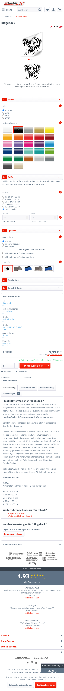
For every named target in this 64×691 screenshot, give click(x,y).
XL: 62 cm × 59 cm (12, 206)
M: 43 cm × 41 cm (12, 202)
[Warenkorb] (59, 9)
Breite (16, 216)
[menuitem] (7, 9)
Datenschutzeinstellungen (20, 685)
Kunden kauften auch (12, 544)
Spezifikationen (28, 387)
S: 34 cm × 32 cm (12, 199)
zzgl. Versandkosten (54, 355)
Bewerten (21, 371)
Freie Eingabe (11, 209)
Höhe (44, 216)
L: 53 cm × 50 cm (12, 204)
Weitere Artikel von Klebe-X (19, 516)
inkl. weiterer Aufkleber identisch (19, 257)
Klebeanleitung (47, 387)
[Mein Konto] (53, 9)
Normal (8, 241)
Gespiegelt (9, 246)
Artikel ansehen (32, 597)
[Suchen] (39, 9)
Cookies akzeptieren (46, 685)
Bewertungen (11, 393)
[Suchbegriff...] (29, 9)
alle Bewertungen (32, 582)
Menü (7, 9)
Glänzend (9, 110)
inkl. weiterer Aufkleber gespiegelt (20, 253)
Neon (7, 115)
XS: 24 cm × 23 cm (12, 197)
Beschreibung (9, 387)
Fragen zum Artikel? (15, 513)
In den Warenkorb (36, 365)
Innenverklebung (12, 244)
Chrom (8, 118)
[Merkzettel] (47, 9)
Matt (7, 113)
